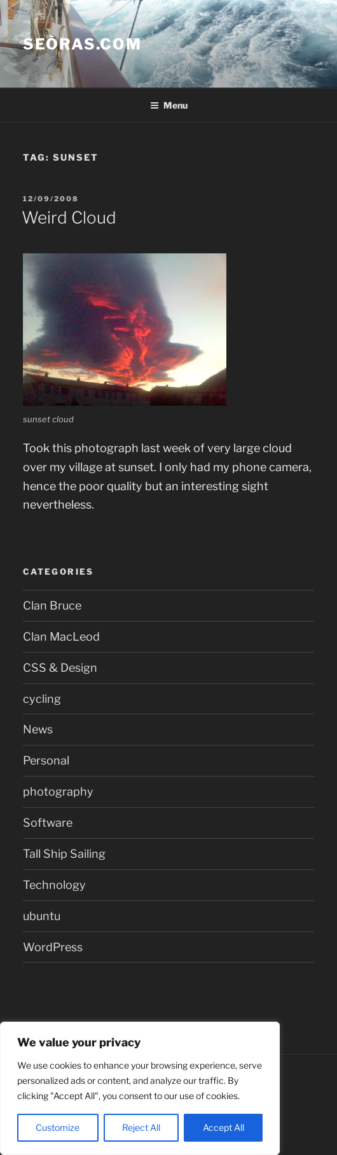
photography (58, 791)
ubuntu (41, 916)
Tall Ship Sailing (64, 853)
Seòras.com (82, 44)
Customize (57, 1127)
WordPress (53, 947)
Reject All (141, 1127)
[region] (140, 1088)
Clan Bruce (52, 605)
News (38, 729)
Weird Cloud (69, 217)
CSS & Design (60, 667)
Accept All (223, 1127)
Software (47, 822)
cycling (42, 698)
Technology (54, 884)
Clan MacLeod (61, 636)
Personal (46, 760)
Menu (169, 105)
